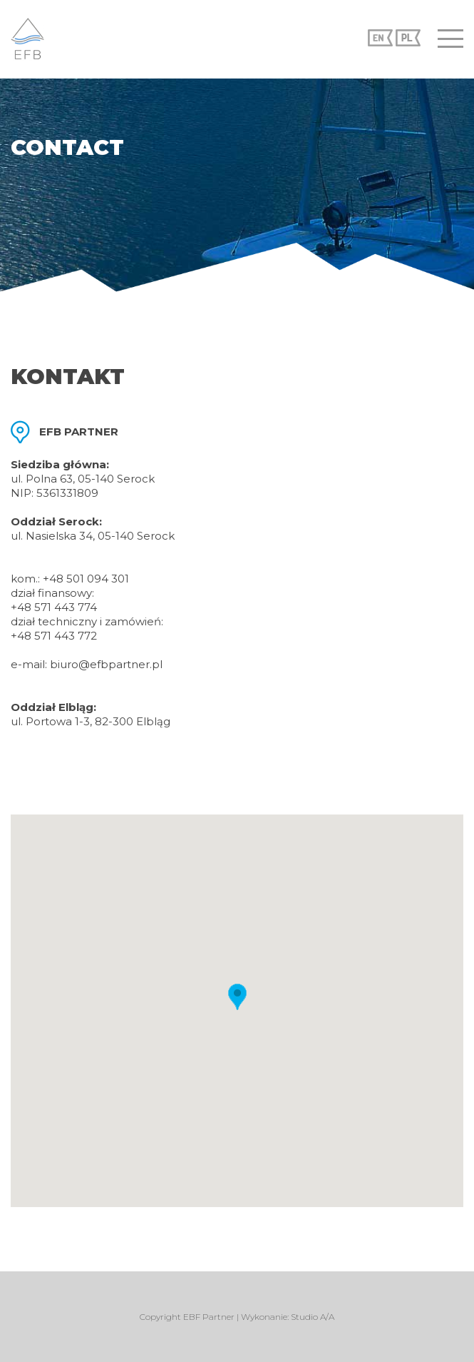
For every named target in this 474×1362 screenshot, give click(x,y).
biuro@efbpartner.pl (106, 664)
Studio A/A (312, 1316)
